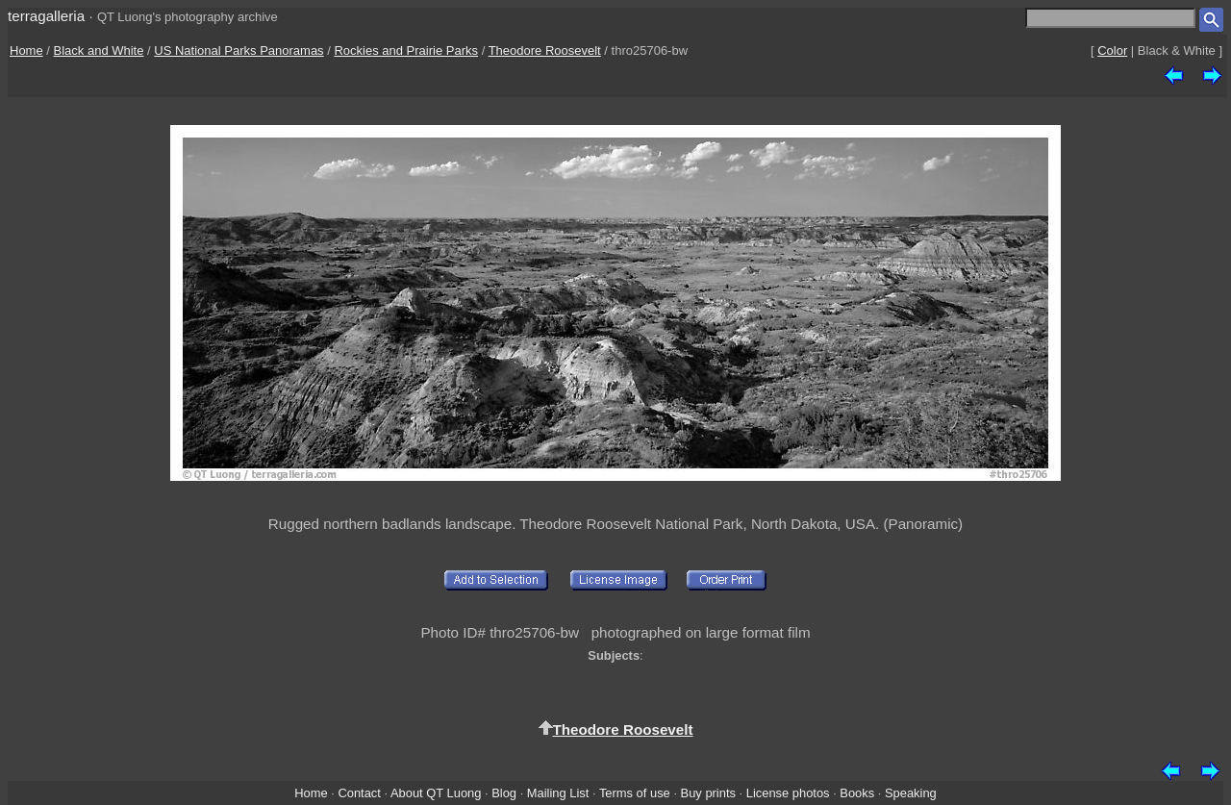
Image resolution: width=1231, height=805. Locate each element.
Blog (503, 793)
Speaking (911, 793)
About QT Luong (435, 793)
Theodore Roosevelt (545, 50)
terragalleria (46, 16)
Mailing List (558, 793)
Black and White (99, 50)
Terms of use (634, 793)
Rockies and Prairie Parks (406, 50)
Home (26, 50)
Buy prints (708, 793)
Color (1112, 50)
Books (857, 793)
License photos (788, 793)
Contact (359, 793)
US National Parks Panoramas (238, 50)
